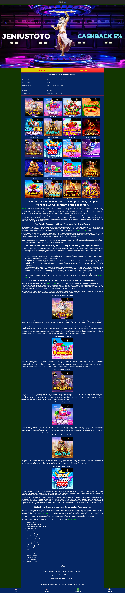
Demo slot (24, 208)
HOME (15, 590)
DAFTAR (42, 70)
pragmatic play (72, 519)
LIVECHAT (109, 590)
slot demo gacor (44, 513)
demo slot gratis (51, 283)
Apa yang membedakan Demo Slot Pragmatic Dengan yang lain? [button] (62, 571)
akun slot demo (81, 230)
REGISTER (47, 590)
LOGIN (83, 70)
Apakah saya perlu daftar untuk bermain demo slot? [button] (61, 575)
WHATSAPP (78, 590)
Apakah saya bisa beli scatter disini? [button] (61, 578)
